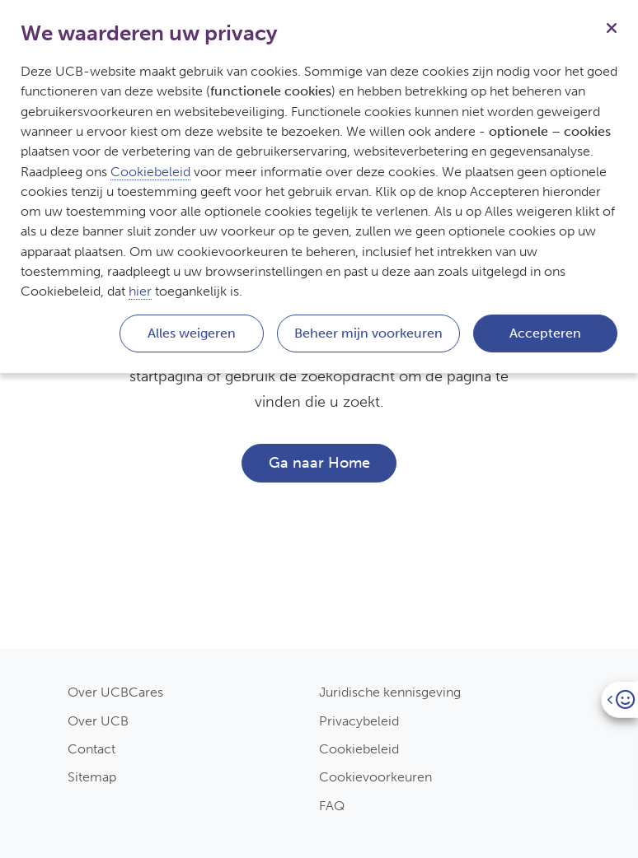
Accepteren (545, 333)
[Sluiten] (612, 26)
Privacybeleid (359, 721)
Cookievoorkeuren (375, 777)
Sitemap (92, 777)
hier (140, 291)
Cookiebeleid (359, 749)
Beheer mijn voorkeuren (368, 333)
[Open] (619, 699)
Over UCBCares (115, 692)
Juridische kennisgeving (390, 692)
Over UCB (98, 721)
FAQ (332, 806)
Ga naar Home (319, 463)
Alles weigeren (192, 333)
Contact (91, 749)
